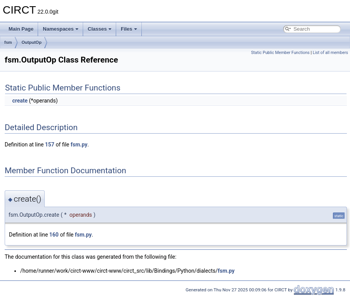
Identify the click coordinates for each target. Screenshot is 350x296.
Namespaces (60, 29)
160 (54, 235)
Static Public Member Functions (280, 52)
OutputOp (32, 42)
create (20, 101)
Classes (99, 29)
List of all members (330, 52)
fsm (8, 42)
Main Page (21, 29)
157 (49, 144)
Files (129, 29)
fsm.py (79, 144)
